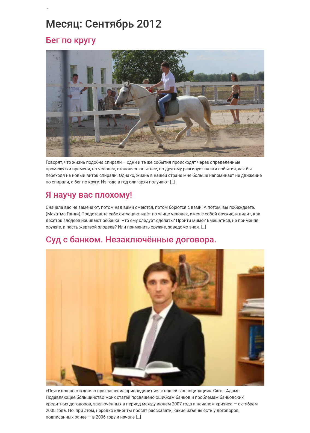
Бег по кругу (71, 40)
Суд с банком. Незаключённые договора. (131, 239)
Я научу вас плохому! (89, 194)
